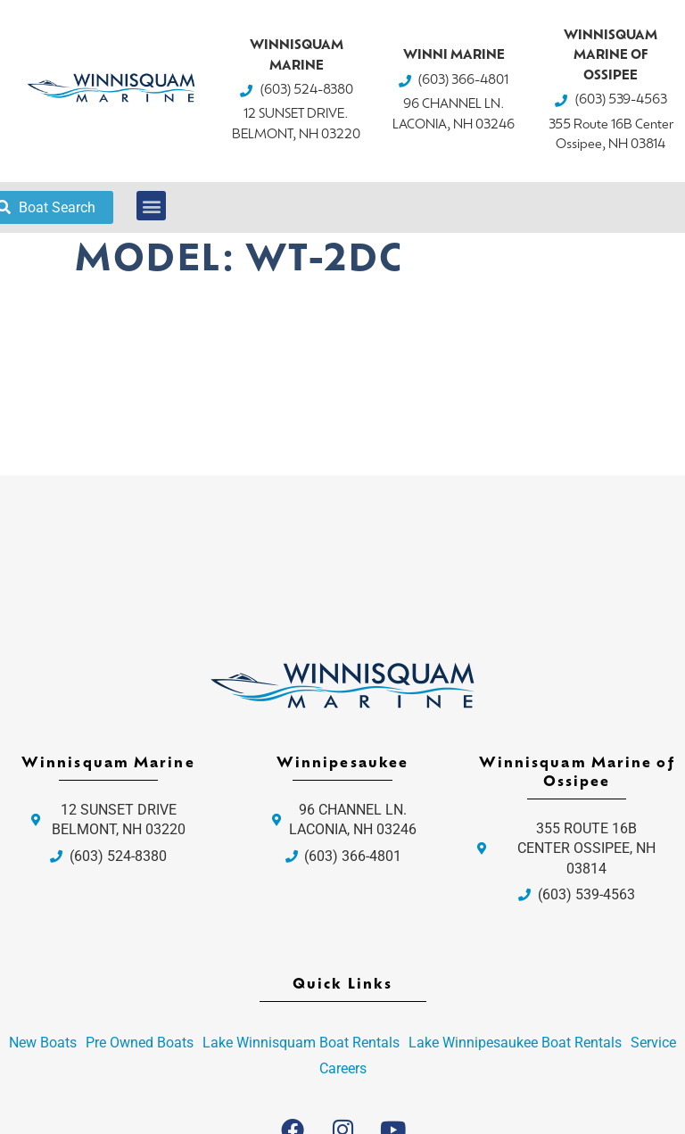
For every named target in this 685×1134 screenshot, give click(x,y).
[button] (151, 205)
